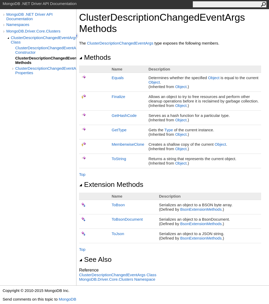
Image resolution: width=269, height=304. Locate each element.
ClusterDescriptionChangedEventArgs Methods (45, 60)
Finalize (118, 96)
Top (82, 174)
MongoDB (67, 299)
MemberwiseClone (128, 144)
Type (168, 130)
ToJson (118, 233)
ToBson (118, 205)
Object (213, 77)
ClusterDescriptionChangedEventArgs (120, 43)
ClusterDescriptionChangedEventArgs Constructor (45, 50)
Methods (95, 57)
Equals (118, 77)
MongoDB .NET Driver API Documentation (29, 16)
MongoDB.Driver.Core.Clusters (33, 31)
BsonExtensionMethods (201, 209)
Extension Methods (111, 184)
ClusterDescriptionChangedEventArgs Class (43, 39)
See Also (95, 259)
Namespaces (17, 24)
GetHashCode (124, 115)
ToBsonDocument (127, 219)
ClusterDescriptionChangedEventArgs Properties (45, 70)
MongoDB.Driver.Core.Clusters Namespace (117, 279)
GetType (119, 130)
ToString (119, 158)
